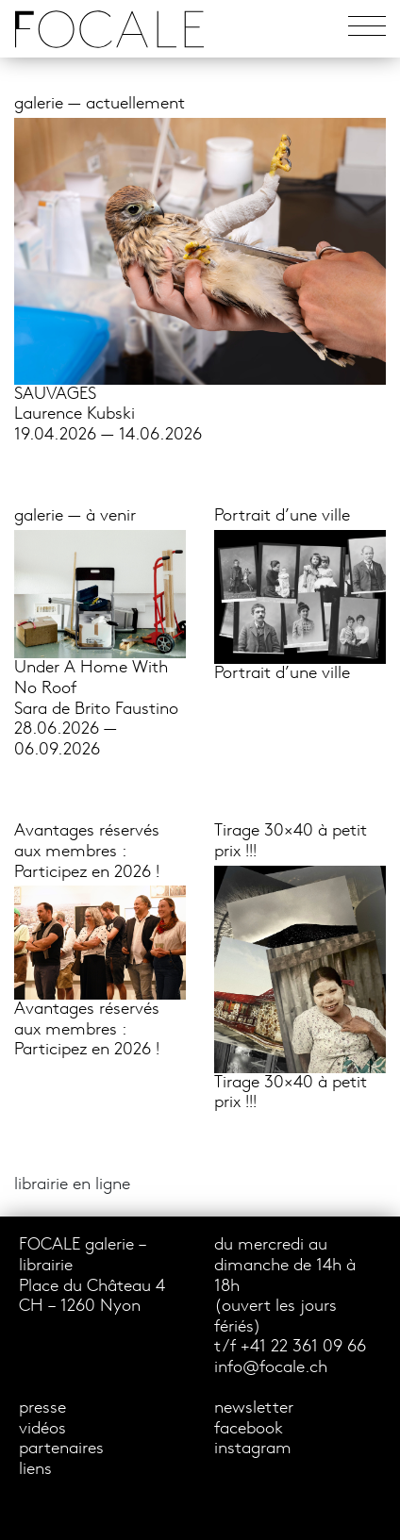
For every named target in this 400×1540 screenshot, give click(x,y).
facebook (248, 1429)
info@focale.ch (270, 1368)
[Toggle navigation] (367, 29)
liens (35, 1470)
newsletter (253, 1408)
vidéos (42, 1429)
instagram (253, 1449)
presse (42, 1408)
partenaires (61, 1449)
